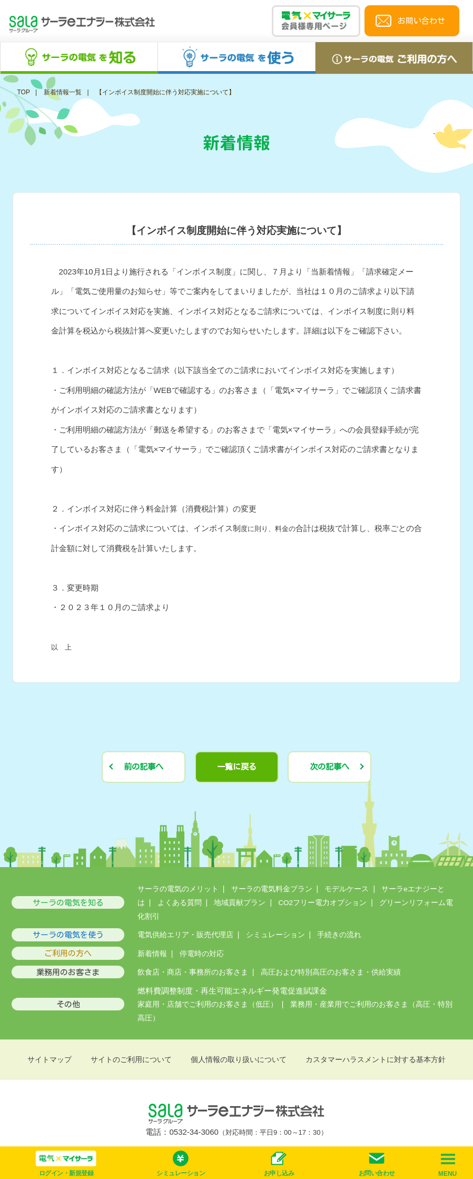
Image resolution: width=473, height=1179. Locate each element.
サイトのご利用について (131, 1059)
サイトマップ (49, 1059)
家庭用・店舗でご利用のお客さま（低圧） (207, 1004)
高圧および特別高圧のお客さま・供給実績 (331, 972)
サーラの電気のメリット (178, 889)
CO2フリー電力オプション (322, 903)
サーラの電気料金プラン (271, 889)
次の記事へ (329, 767)
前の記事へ (143, 767)
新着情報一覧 (63, 92)
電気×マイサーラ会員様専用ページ (316, 21)
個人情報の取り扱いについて (239, 1059)
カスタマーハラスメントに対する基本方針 (376, 1059)
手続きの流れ (339, 935)
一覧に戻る (237, 767)
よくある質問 (179, 903)
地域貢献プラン (239, 903)
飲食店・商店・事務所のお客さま (192, 972)
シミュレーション (275, 935)
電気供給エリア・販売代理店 (185, 935)
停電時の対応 (202, 954)
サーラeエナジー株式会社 (82, 25)
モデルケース (346, 889)
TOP (23, 92)
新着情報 (152, 954)
